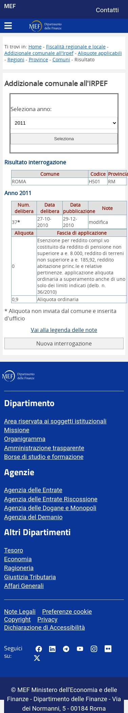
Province (38, 59)
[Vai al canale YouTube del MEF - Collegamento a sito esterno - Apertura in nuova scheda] (80, 649)
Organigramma (24, 438)
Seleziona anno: (31, 109)
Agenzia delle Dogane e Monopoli (50, 507)
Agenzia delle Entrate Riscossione (51, 499)
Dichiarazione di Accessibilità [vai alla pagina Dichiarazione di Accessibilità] (44, 627)
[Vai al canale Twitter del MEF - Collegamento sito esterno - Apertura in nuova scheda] (37, 658)
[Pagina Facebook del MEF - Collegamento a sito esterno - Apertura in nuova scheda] (39, 649)
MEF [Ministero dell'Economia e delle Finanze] (10, 6)
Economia (18, 559)
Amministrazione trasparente (44, 448)
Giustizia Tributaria (30, 577)
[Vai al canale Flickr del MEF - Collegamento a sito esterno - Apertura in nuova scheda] (110, 649)
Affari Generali (24, 585)
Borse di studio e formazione (43, 456)
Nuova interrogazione (64, 343)
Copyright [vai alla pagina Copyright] (17, 619)
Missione (16, 430)
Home (35, 46)
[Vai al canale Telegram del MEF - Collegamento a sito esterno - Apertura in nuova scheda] (66, 649)
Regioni (15, 59)
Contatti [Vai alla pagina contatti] (107, 10)
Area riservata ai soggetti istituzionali (55, 421)
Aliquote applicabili (100, 53)
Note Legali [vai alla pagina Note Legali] (20, 611)
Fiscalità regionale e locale (76, 46)
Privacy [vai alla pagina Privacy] (47, 619)
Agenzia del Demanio (33, 517)
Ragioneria (19, 567)
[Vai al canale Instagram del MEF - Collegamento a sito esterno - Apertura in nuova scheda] (94, 649)
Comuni (61, 59)
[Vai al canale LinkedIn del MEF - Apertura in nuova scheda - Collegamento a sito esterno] (52, 649)
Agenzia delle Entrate (33, 490)
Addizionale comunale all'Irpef (38, 53)
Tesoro (13, 550)
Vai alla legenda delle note (64, 330)
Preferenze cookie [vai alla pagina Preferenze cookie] (67, 611)
